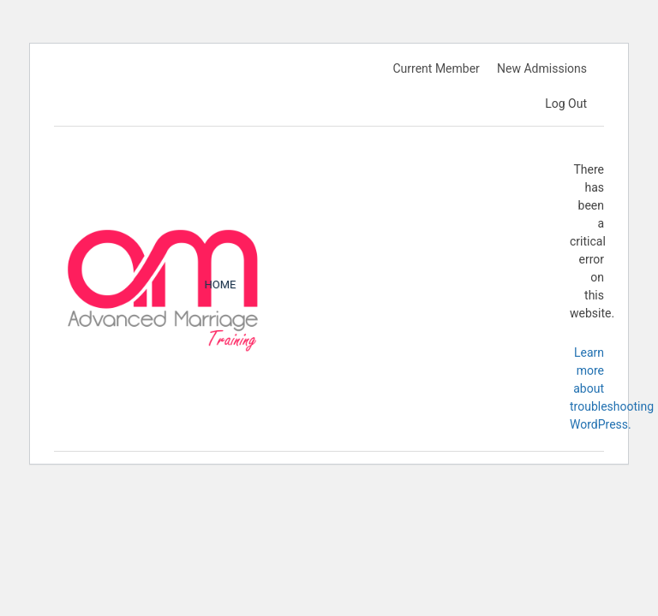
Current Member (435, 68)
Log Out (566, 103)
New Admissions (542, 68)
